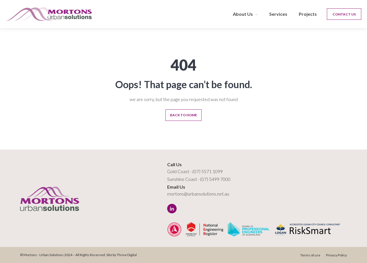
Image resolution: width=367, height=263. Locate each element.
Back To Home (183, 115)
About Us (243, 14)
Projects (308, 14)
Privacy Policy (336, 255)
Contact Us (344, 14)
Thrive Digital (127, 255)
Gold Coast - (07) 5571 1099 (195, 171)
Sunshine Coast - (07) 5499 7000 (199, 179)
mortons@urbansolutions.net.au (198, 193)
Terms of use (310, 255)
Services (278, 14)
